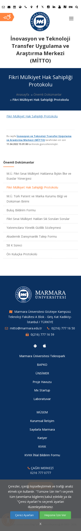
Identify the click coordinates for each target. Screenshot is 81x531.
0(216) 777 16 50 (63, 328)
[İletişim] (26, 7)
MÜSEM (42, 412)
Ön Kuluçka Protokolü (21, 254)
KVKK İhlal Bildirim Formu (42, 455)
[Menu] (71, 17)
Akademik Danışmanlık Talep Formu (31, 236)
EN (71, 7)
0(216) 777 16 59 (42, 334)
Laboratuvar (42, 399)
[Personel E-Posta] (9, 7)
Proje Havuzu (42, 382)
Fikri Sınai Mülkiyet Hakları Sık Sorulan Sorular (38, 219)
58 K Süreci (14, 245)
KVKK (42, 446)
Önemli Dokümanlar (47, 94)
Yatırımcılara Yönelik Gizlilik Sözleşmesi (33, 228)
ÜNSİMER (42, 373)
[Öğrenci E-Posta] (3, 7)
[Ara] (76, 7)
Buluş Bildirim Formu (21, 210)
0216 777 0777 (40, 473)
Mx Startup (42, 390)
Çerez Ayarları (24, 515)
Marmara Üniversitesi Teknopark (42, 356)
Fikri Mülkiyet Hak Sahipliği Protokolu (32, 116)
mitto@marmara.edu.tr (26, 328)
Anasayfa (22, 94)
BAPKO (42, 365)
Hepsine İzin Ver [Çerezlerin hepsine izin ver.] (55, 515)
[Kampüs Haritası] (31, 7)
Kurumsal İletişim (42, 421)
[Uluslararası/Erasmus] (20, 7)
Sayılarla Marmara (42, 429)
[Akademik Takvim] (14, 7)
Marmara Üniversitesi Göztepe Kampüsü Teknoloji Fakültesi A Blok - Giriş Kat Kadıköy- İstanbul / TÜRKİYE (40, 317)
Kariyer (42, 438)
